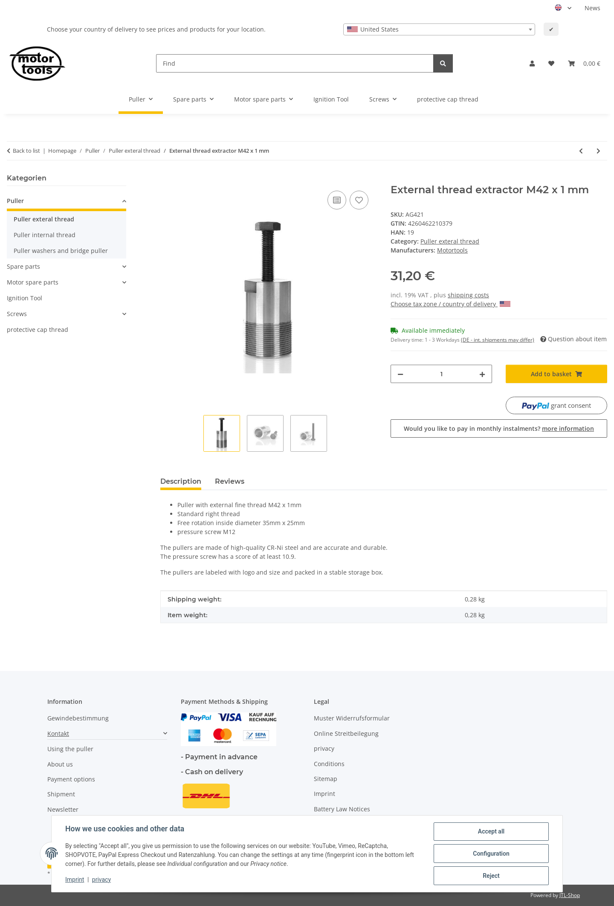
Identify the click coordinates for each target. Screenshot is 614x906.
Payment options (71, 779)
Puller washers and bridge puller (61, 251)
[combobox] (439, 29)
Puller (15, 201)
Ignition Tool (24, 298)
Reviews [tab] (229, 481)
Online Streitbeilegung (346, 733)
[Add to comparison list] (336, 200)
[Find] (295, 63)
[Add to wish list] (359, 200)
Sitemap (325, 779)
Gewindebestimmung (78, 718)
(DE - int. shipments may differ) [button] (497, 339)
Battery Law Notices (342, 809)
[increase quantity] (482, 374)
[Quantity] (441, 374)
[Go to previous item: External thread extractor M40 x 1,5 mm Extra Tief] (581, 151)
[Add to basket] (167, 179)
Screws (17, 314)
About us (60, 764)
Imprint (74, 879)
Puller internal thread (44, 235)
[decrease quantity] (400, 374)
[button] (532, 63)
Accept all (491, 831)
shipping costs (468, 295)
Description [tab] (180, 481)
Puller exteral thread (449, 241)
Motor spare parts (32, 282)
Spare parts (23, 266)
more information (568, 428)
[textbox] (439, 29)
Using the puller (70, 749)
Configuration (491, 853)
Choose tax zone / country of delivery (450, 304)
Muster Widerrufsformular (352, 718)
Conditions (329, 764)
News (592, 8)
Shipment (61, 794)
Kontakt (58, 733)
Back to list (26, 150)
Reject (491, 875)
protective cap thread (37, 329)
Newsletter (62, 809)
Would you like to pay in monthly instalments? (499, 428)
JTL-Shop (569, 895)
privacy (101, 879)
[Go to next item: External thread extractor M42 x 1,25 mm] (598, 151)
